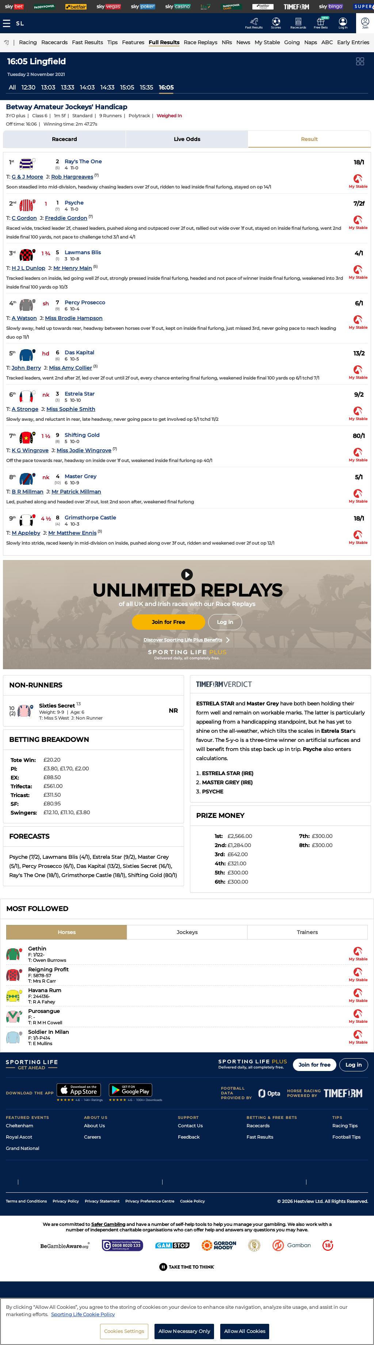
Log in (225, 622)
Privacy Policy (66, 1246)
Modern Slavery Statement (113, 1182)
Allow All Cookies (244, 1334)
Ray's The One (83, 161)
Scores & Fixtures (265, 1148)
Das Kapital (79, 352)
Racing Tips (345, 1125)
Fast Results (260, 1137)
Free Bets (257, 1182)
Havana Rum (44, 990)
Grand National (22, 1148)
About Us (94, 1125)
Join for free (315, 1065)
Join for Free (168, 622)
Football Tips (346, 1137)
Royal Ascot (19, 1137)
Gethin (37, 948)
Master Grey (80, 476)
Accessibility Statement (110, 1171)
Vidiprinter (258, 1159)
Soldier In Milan (48, 1032)
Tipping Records (350, 1182)
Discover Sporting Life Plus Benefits (187, 640)
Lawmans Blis (83, 252)
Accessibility (191, 1148)
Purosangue (44, 1011)
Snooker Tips (346, 1171)
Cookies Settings (124, 1334)
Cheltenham (19, 1125)
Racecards (258, 1125)
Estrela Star (80, 393)
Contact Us (190, 1125)
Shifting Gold (82, 435)
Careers (92, 1137)
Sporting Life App (103, 1159)
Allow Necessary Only (184, 1334)
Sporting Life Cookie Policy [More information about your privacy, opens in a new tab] (83, 1317)
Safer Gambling (194, 1159)
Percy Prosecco (85, 302)
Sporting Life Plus (103, 1148)
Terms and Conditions (26, 1246)
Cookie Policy (192, 1246)
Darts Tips (343, 1159)
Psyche (74, 202)
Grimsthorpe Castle (90, 517)
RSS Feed (94, 1193)
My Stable (257, 1171)
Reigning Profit (48, 969)
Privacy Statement (102, 1246)
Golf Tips (341, 1148)
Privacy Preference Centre (149, 1246)
